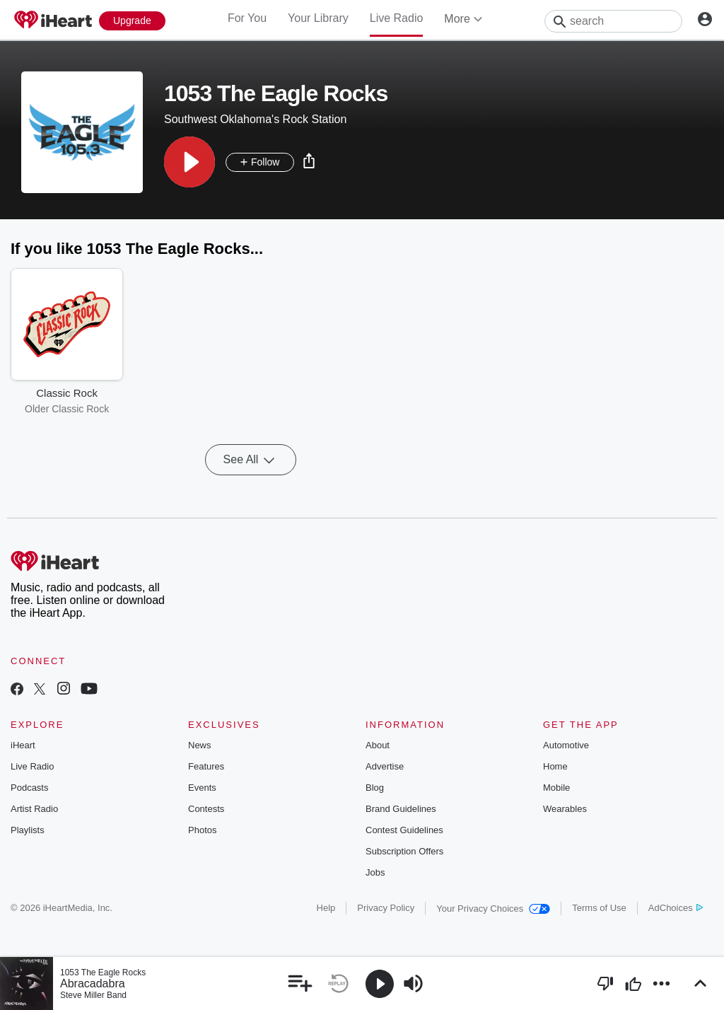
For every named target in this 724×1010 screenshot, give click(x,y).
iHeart (23, 745)
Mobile (556, 787)
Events (202, 787)
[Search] (613, 21)
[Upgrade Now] (132, 20)
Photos (202, 830)
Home (555, 766)
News (199, 745)
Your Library (318, 18)
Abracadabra (92, 983)
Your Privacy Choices (493, 908)
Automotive (566, 745)
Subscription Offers (404, 851)
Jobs (375, 872)
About (378, 745)
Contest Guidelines (404, 830)
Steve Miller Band (93, 995)
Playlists (28, 830)
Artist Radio (34, 808)
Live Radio (397, 18)
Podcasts (29, 787)
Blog (375, 787)
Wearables (565, 808)
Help (326, 907)
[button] (189, 162)
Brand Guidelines (401, 808)
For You (247, 18)
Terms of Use (599, 907)
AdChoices (675, 907)
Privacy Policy (385, 907)
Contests (206, 808)
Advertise (385, 766)
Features (206, 766)
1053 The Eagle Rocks (103, 972)
